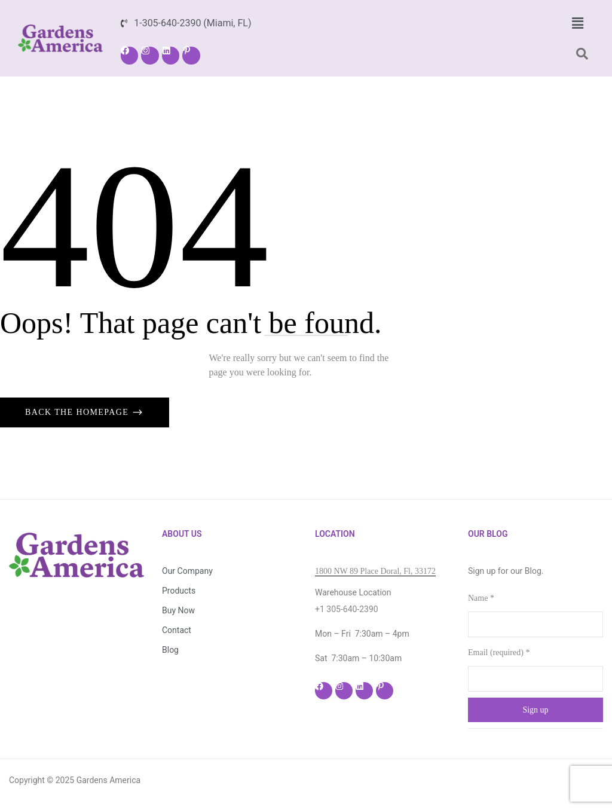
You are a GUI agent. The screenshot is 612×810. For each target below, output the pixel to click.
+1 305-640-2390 (346, 609)
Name (481, 598)
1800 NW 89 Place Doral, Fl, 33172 (375, 571)
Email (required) (499, 652)
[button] (577, 23)
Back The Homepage (78, 412)
